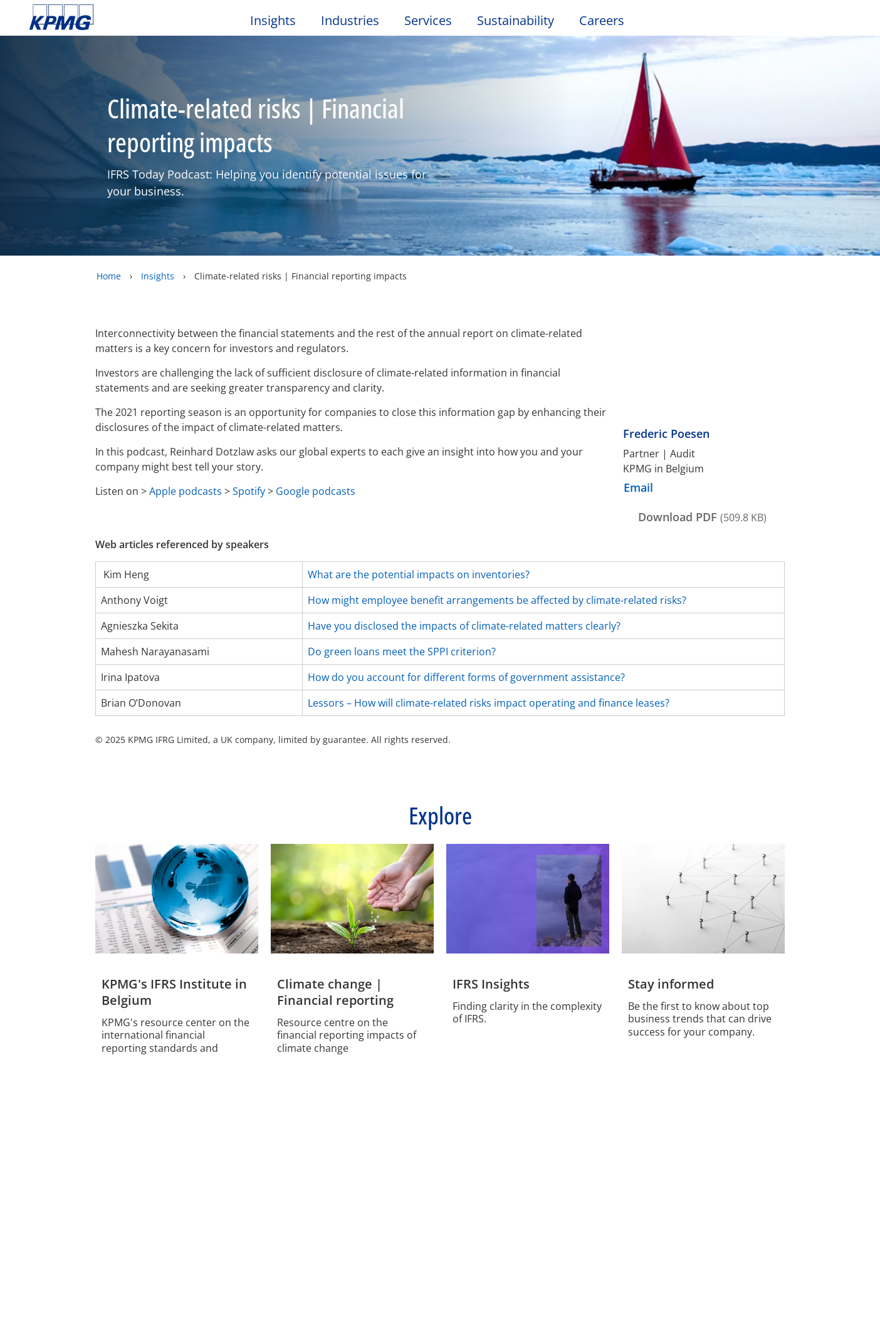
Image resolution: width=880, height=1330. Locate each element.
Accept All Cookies (586, 237)
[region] (444, 201)
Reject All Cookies (493, 237)
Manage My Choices (294, 236)
